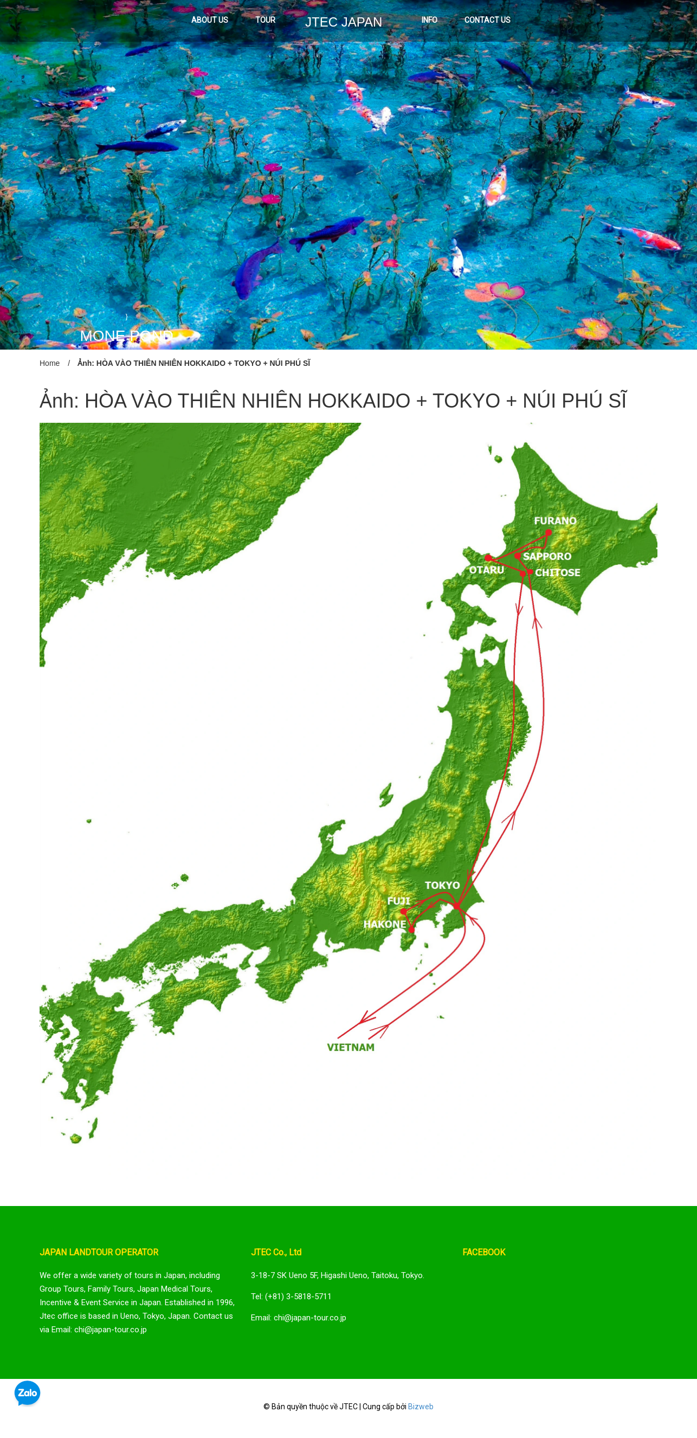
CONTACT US (487, 20)
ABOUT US (209, 20)
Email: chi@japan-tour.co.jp (298, 1318)
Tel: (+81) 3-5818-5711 (291, 1296)
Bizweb (421, 1406)
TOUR (265, 20)
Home (50, 363)
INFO (429, 20)
